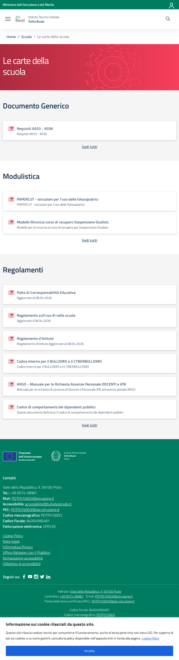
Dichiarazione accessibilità (23, 558)
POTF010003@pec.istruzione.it (35, 509)
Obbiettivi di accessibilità (22, 563)
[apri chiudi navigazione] (8, 19)
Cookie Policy (150, 638)
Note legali (11, 541)
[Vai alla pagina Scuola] (26, 36)
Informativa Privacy (18, 547)
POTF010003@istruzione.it (33, 498)
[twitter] (42, 577)
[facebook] (24, 577)
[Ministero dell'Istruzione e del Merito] (28, 4)
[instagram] (36, 577)
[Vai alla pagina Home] (11, 36)
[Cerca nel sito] (168, 19)
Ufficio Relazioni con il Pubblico (26, 552)
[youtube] (30, 577)
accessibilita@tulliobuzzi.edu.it (48, 504)
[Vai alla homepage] (20, 19)
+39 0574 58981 (71, 596)
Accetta (89, 650)
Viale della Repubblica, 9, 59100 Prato (95, 591)
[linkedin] (48, 577)
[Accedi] (171, 5)
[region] (89, 638)
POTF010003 (105, 614)
